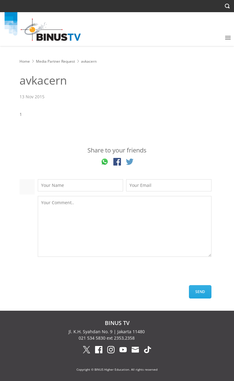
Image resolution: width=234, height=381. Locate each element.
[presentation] (84, 273)
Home (25, 61)
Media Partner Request (55, 61)
